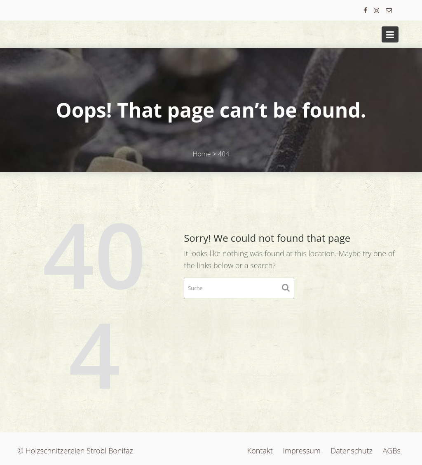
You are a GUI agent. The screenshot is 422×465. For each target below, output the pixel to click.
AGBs (392, 451)
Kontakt (260, 451)
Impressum (301, 451)
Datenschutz (352, 451)
